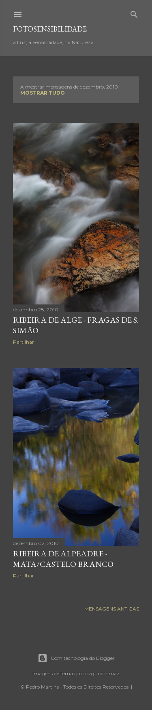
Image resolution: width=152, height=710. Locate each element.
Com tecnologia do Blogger (76, 658)
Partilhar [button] (23, 342)
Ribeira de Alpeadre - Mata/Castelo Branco (63, 558)
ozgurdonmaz (103, 673)
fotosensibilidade (50, 29)
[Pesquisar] (134, 13)
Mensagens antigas (111, 609)
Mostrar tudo (42, 93)
